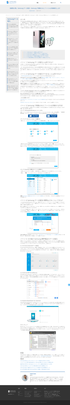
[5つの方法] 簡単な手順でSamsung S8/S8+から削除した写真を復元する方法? (35, 369)
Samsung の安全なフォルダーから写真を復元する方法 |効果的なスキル (34, 365)
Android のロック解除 (51, 395)
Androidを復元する (37, 396)
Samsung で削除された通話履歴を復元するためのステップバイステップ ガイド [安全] (13, 66)
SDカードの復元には (51, 84)
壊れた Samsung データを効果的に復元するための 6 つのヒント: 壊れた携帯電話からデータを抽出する (13, 87)
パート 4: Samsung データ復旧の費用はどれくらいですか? (35, 56)
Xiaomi (57, 392)
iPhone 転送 (46, 396)
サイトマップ (20, 395)
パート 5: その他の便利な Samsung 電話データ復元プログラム (36, 57)
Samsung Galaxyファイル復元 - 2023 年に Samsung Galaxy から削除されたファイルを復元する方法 (13, 73)
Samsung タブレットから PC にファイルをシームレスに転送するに (33, 99)
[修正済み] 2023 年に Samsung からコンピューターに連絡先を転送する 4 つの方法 (36, 364)
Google (45, 394)
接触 (19, 392)
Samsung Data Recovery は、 (46, 356)
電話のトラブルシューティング (53, 393)
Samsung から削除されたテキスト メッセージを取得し (33, 196)
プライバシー (20, 393)
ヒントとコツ (47, 397)
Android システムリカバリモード (26, 102)
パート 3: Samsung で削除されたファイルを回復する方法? (35, 54)
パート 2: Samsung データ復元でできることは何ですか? (35, 53)
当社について (53, 2)
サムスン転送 (27, 393)
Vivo (51, 394)
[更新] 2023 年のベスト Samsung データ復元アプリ (13, 60)
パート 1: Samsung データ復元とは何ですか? (33, 52)
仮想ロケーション (52, 396)
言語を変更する (10, 394)
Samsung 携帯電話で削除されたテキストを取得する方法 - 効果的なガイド (13, 48)
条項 (19, 394)
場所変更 (35, 392)
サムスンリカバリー (28, 392)
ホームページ (8, 15)
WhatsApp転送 (36, 394)
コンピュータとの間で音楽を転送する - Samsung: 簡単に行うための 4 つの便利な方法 (36, 362)
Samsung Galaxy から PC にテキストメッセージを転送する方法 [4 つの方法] (35, 360)
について (19, 391)
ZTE (59, 393)
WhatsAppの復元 (27, 396)
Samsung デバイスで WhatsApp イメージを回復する (49, 234)
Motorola (50, 392)
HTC (45, 392)
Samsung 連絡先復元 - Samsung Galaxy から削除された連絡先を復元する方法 (13, 26)
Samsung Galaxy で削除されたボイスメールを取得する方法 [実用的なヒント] (35, 367)
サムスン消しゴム (28, 394)
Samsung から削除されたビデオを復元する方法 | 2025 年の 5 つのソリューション (13, 33)
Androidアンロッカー (37, 391)
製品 (37, 2)
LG (48, 391)
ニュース (51, 397)
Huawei (54, 392)
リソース (44, 2)
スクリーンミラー (37, 393)
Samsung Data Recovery (27, 75)
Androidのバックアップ (38, 395)
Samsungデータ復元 (20, 15)
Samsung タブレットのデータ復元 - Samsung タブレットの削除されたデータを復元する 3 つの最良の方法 (13, 41)
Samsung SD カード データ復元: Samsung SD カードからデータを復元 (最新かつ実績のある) (13, 80)
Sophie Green (32, 10)
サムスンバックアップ (28, 391)
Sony (47, 392)
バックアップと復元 (28, 395)
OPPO (49, 394)
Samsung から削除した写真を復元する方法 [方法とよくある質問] (13, 54)
